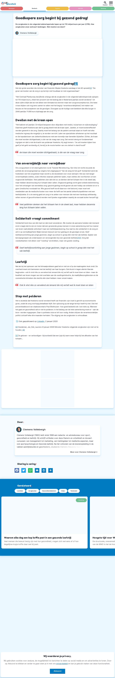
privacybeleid (62, 663)
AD (23, 330)
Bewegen (12, 8)
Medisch (34, 8)
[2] (91, 88)
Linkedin (40, 321)
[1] (17, 321)
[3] (78, 238)
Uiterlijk (80, 8)
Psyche (57, 8)
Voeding (103, 8)
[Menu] (111, 3)
